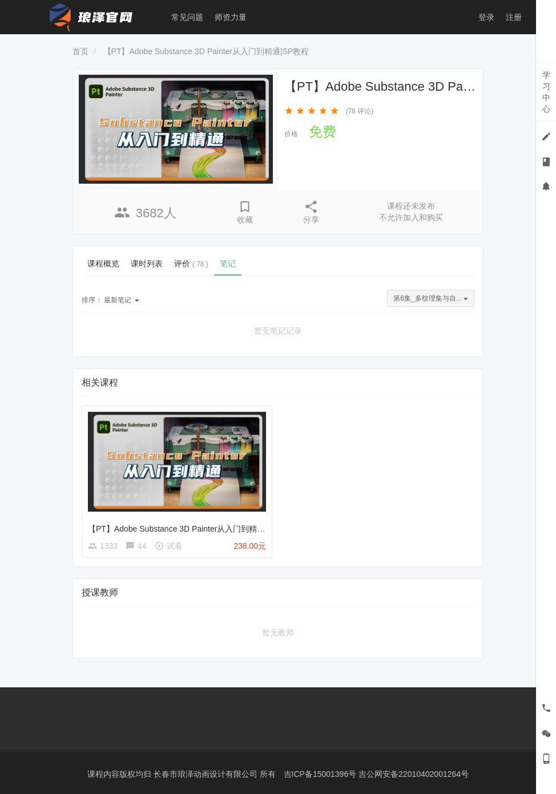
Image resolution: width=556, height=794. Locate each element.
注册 (514, 17)
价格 (291, 134)
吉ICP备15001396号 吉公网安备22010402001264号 (376, 774)
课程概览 (103, 263)
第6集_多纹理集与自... (430, 298)
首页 (80, 51)
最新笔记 (110, 300)
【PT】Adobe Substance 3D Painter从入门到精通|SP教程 (191, 528)
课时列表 (147, 263)
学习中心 (546, 92)
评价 (191, 263)
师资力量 (231, 17)
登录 (486, 17)
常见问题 (187, 17)
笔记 (228, 263)
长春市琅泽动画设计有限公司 (207, 774)
